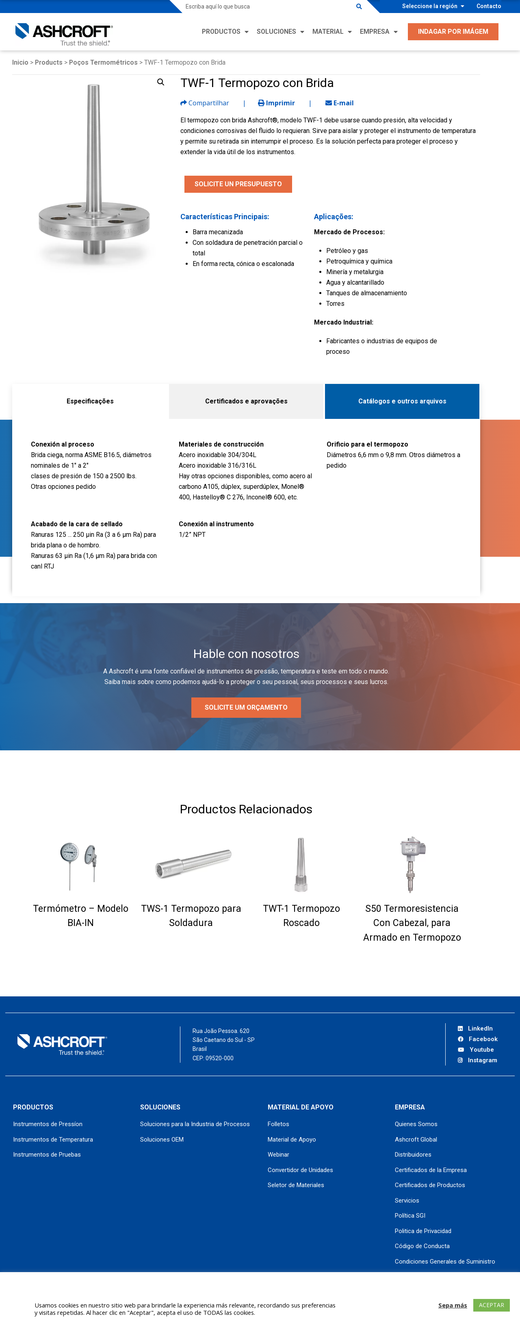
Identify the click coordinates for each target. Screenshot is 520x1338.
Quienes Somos (416, 1124)
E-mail (339, 102)
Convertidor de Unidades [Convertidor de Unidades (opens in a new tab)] (300, 1170)
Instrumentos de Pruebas (47, 1154)
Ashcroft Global (416, 1139)
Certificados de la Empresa (431, 1170)
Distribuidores (413, 1154)
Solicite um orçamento (246, 707)
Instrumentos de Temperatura (53, 1139)
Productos (221, 31)
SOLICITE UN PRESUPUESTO (238, 184)
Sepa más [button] (452, 1305)
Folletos (278, 1124)
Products (49, 62)
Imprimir (276, 102)
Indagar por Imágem (453, 31)
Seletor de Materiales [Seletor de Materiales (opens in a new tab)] (296, 1185)
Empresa (375, 31)
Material (328, 31)
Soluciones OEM (162, 1139)
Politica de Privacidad (423, 1231)
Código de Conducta (422, 1246)
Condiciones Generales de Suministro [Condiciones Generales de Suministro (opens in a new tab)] (445, 1261)
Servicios (407, 1200)
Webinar (278, 1154)
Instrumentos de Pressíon (47, 1124)
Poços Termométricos (103, 62)
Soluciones (276, 31)
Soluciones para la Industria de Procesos (195, 1124)
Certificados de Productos (430, 1185)
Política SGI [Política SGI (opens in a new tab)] (410, 1215)
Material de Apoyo (292, 1139)
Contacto (489, 6)
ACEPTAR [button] (491, 1305)
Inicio (20, 62)
